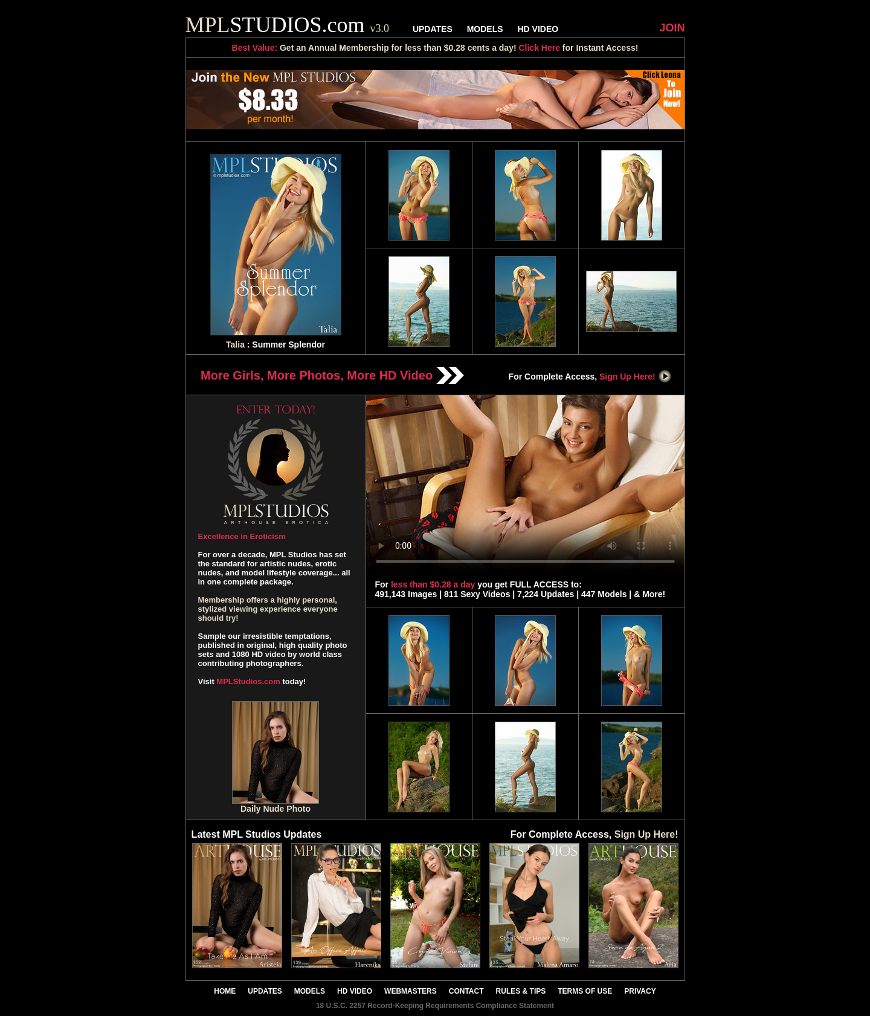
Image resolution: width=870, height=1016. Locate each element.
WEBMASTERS (410, 991)
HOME (225, 991)
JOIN (672, 28)
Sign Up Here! (635, 376)
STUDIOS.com (287, 25)
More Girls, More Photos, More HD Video (332, 375)
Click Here (538, 48)
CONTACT (466, 991)
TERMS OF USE (585, 991)
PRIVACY (640, 991)
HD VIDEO (537, 29)
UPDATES (433, 29)
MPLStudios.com (248, 681)
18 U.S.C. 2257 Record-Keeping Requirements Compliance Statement (435, 1005)
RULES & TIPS (521, 991)
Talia (235, 344)
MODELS (485, 29)
